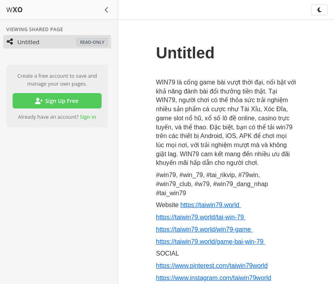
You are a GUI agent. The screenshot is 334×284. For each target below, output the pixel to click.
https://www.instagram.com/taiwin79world (213, 278)
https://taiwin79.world (210, 205)
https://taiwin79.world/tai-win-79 (201, 217)
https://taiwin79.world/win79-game (204, 229)
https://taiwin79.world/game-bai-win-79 (210, 241)
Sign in (88, 116)
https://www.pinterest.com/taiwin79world (212, 265)
